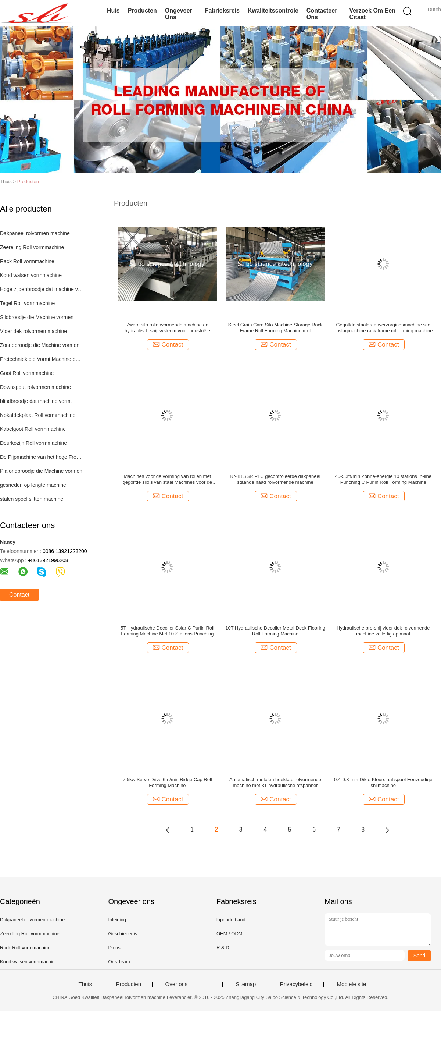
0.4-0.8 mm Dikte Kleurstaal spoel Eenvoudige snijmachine (383, 782)
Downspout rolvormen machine (35, 387)
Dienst (115, 947)
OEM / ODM (229, 933)
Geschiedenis (122, 933)
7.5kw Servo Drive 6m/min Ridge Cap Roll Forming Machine (167, 782)
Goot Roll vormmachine (27, 373)
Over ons (176, 984)
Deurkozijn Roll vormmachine (33, 443)
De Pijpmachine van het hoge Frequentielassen (41, 457)
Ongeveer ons (178, 13)
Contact (19, 595)
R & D (222, 947)
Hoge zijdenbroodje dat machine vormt (41, 289)
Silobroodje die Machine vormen (37, 317)
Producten (142, 10)
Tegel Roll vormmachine (27, 303)
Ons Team (119, 961)
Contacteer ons (321, 13)
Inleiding (117, 919)
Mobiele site (351, 984)
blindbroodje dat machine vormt (36, 401)
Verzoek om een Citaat (372, 13)
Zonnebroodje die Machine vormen (39, 345)
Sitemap (246, 984)
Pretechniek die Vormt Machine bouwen (41, 359)
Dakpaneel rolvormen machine (35, 233)
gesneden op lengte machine (33, 485)
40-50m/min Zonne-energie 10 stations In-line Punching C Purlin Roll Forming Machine (383, 479)
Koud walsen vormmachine (31, 275)
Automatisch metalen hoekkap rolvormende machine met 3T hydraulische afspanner (275, 782)
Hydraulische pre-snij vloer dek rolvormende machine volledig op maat (383, 631)
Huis (113, 10)
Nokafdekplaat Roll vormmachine (37, 415)
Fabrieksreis (222, 10)
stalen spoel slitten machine (31, 499)
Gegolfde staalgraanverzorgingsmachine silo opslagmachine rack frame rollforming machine (383, 327)
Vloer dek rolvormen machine (33, 331)
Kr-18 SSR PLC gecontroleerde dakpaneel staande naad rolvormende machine (275, 479)
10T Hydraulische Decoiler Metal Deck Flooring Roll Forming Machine (275, 631)
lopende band (230, 919)
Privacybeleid (296, 984)
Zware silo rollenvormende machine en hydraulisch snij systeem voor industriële (167, 327)
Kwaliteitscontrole (273, 10)
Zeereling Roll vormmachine (32, 247)
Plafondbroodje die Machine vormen (41, 471)
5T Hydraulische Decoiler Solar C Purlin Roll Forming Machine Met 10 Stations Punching (167, 631)
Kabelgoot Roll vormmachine (33, 429)
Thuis (85, 984)
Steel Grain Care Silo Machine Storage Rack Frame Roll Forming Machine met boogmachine (275, 328)
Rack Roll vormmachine (27, 261)
